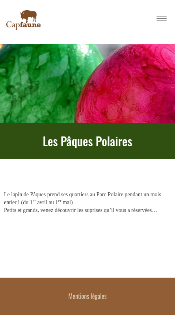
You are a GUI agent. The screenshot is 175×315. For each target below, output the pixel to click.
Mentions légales (88, 296)
